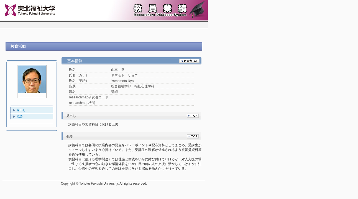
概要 (20, 116)
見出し (21, 110)
